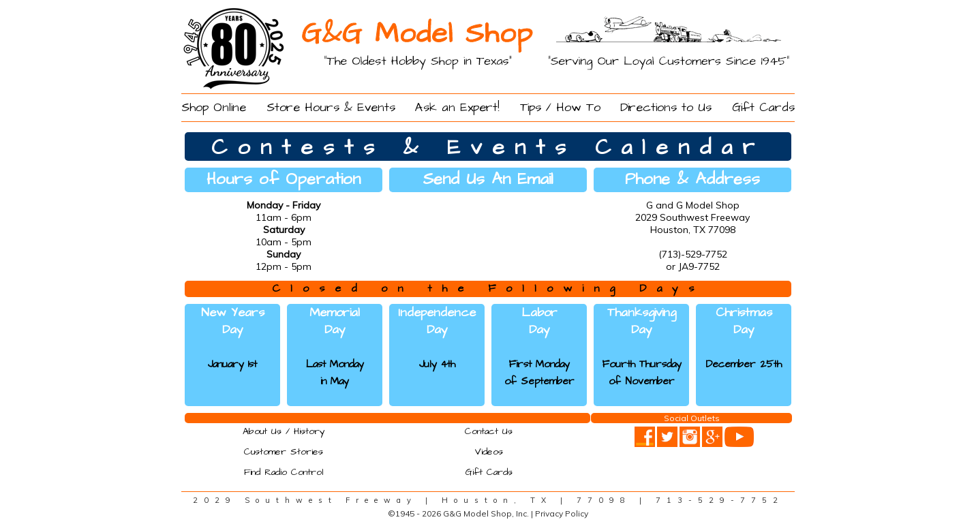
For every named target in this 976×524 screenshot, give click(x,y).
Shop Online (213, 107)
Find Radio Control (284, 472)
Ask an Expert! (457, 107)
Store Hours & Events (330, 107)
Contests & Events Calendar (488, 147)
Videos (488, 452)
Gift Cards (763, 107)
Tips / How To (560, 107)
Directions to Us (666, 107)
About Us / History (284, 431)
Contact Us (489, 431)
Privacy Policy (561, 513)
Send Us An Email (488, 179)
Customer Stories (283, 452)
